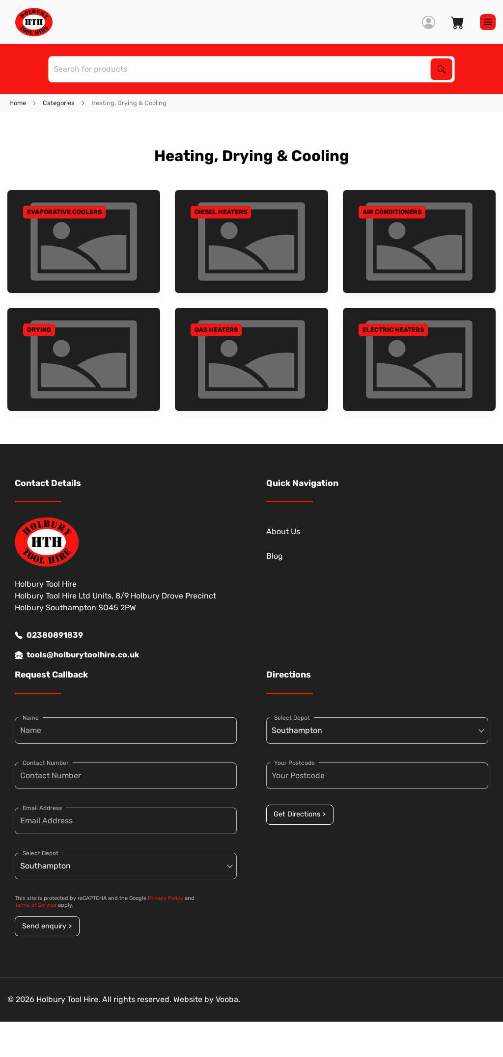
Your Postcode (294, 762)
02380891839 (49, 635)
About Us (283, 531)
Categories (59, 103)
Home (17, 103)
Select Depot (40, 853)
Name (31, 717)
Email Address (42, 808)
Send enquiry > (47, 926)
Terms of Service (35, 905)
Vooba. (228, 999)
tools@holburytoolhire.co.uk (77, 655)
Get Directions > (300, 814)
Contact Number (46, 762)
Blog (274, 556)
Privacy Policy (165, 898)
